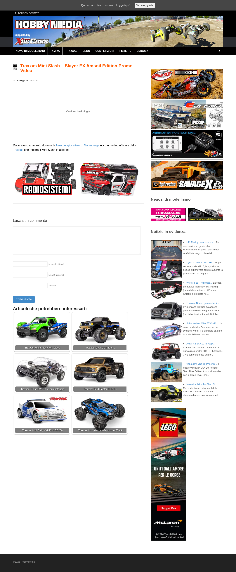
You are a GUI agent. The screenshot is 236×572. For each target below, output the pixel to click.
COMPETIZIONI (105, 50)
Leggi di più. (123, 5)
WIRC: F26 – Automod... (199, 282)
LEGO (86, 50)
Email (56, 275)
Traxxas (34, 80)
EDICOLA (142, 50)
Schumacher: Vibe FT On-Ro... (202, 323)
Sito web (52, 286)
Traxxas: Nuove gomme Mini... (202, 303)
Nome (56, 264)
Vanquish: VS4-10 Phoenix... (201, 364)
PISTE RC (125, 50)
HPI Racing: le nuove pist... (200, 242)
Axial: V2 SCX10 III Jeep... (200, 343)
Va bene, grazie (144, 5)
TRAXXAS (71, 50)
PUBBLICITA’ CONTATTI (27, 13)
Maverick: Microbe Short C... (201, 384)
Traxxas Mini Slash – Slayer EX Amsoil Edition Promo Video (76, 68)
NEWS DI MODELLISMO (30, 50)
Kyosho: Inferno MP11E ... (200, 262)
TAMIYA (55, 50)
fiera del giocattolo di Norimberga (77, 145)
